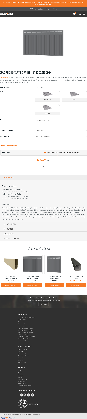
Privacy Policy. (36, 415)
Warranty (20, 377)
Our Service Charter (24, 356)
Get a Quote (43, 304)
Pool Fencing (22, 320)
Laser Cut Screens (23, 334)
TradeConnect (22, 373)
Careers (20, 360)
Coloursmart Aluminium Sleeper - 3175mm (11, 278)
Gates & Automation (23, 339)
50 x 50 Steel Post (76, 276)
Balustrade (21, 322)
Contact (20, 371)
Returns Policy (22, 381)
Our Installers (22, 354)
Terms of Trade (22, 358)
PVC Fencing (22, 326)
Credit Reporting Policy (25, 386)
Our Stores (21, 351)
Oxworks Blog (22, 362)
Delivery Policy (22, 379)
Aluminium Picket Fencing (25, 332)
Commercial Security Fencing (26, 337)
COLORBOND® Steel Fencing (26, 317)
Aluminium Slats (22, 324)
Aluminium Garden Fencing (25, 328)
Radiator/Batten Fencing (25, 330)
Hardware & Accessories (25, 341)
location (40, 9)
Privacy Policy (22, 383)
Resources (21, 375)
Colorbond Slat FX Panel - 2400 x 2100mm (32, 278)
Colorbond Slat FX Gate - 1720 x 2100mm (54, 278)
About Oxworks (22, 349)
